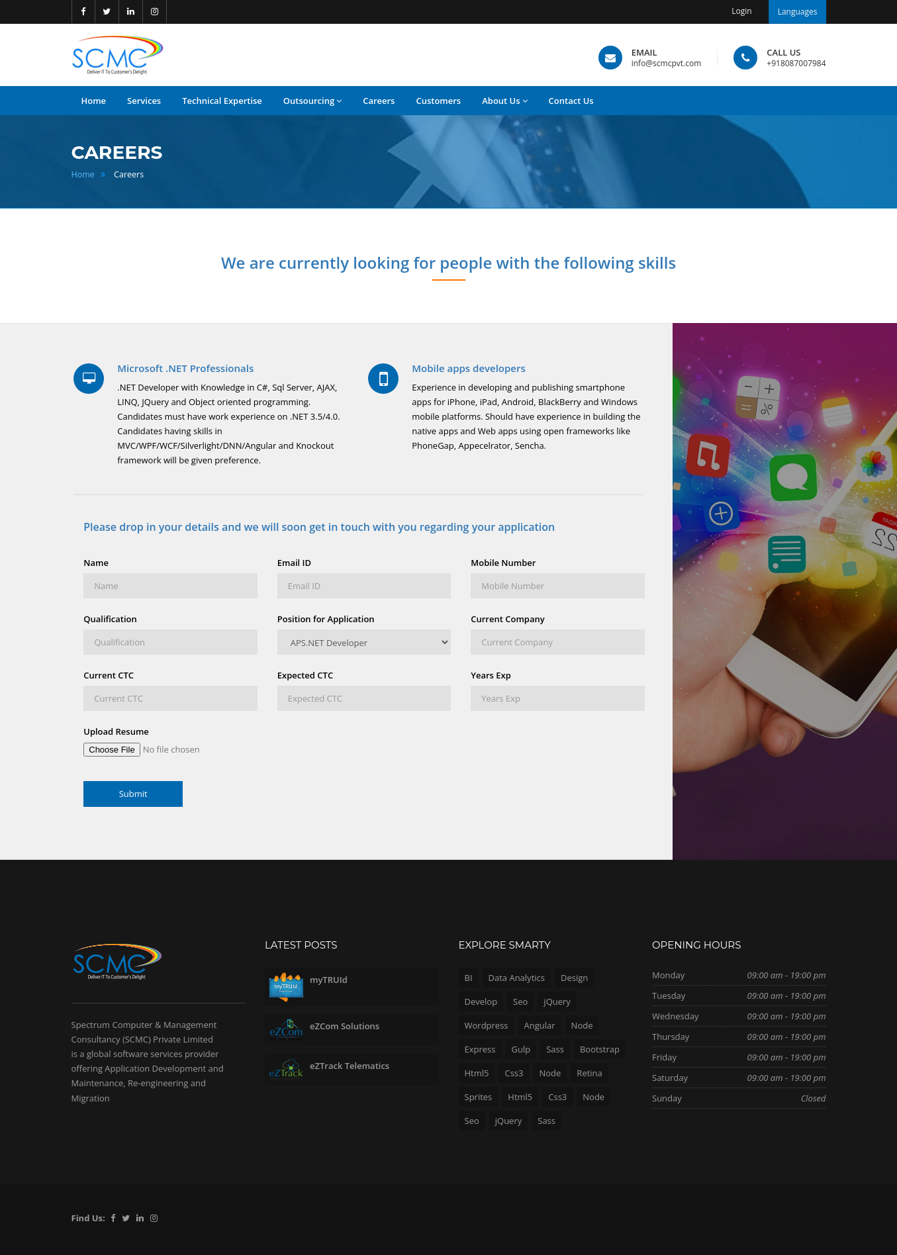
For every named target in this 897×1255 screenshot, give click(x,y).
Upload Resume (116, 731)
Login (741, 11)
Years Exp (491, 675)
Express (480, 1049)
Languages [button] (798, 11)
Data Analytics (517, 978)
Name (96, 563)
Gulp (521, 1049)
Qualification (110, 619)
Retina (589, 1073)
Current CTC (108, 675)
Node (582, 1025)
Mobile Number (503, 563)
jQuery (557, 1001)
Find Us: (88, 1218)
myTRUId (329, 980)
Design (574, 978)
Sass (555, 1049)
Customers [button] (438, 101)
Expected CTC (305, 675)
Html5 (477, 1073)
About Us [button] (504, 101)
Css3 (513, 1073)
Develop (481, 1001)
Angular (539, 1025)
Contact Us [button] (571, 101)
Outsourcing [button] (312, 101)
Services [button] (144, 101)
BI (469, 978)
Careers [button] (379, 101)
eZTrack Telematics (349, 1066)
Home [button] (94, 101)
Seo (520, 1001)
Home (83, 174)
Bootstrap (600, 1049)
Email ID (294, 563)
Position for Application (326, 619)
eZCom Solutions (344, 1026)
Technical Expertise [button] (222, 101)
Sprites (479, 1097)
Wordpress (486, 1025)
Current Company (507, 619)
